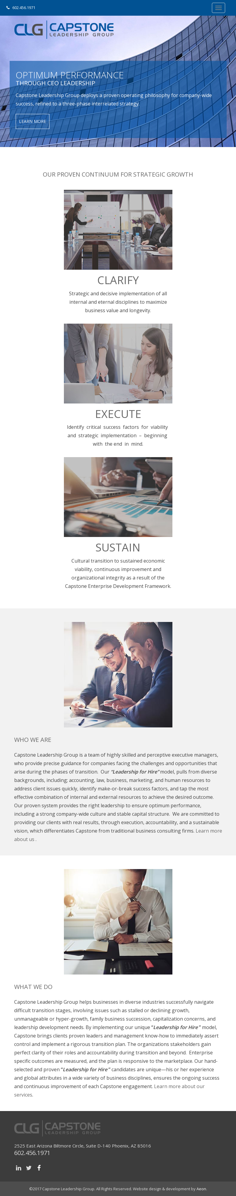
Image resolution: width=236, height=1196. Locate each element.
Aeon (201, 1188)
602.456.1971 (23, 7)
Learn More (32, 121)
